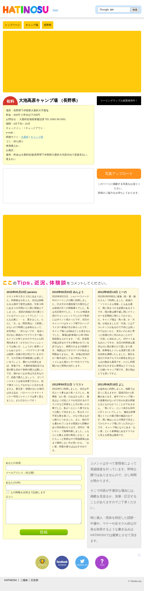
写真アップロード (119, 174)
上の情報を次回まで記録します (26, 492)
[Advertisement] (73, 62)
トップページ (12, 24)
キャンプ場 (32, 24)
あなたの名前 (13, 462)
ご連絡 (24, 580)
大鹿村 (24, 137)
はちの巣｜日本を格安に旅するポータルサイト (26, 9)
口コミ (9, 496)
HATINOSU (10, 580)
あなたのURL (13, 482)
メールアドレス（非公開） (21, 472)
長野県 (47, 24)
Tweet (55, 10)
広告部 (34, 580)
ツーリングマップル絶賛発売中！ (119, 100)
